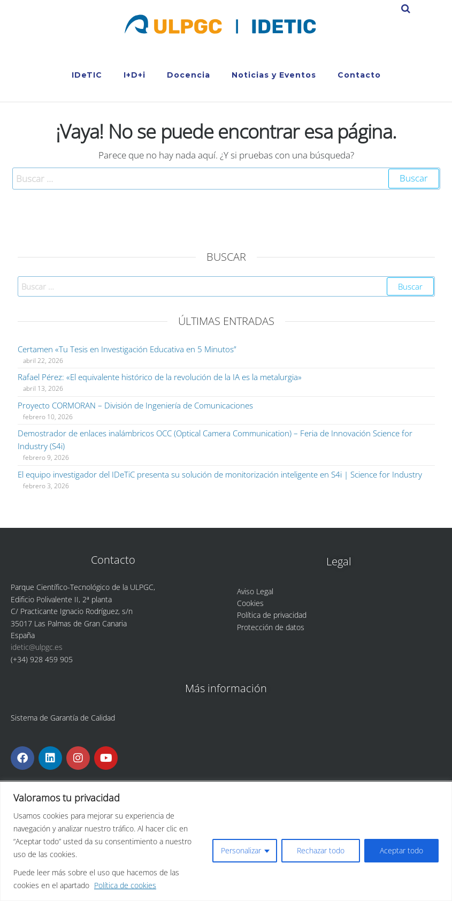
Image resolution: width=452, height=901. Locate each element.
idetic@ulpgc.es (37, 647)
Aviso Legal (255, 591)
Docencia (188, 75)
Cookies (250, 603)
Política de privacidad (272, 615)
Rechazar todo (320, 850)
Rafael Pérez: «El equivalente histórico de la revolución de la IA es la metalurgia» (160, 377)
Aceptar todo (401, 850)
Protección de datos (270, 627)
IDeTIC (87, 75)
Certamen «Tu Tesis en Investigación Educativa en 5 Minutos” (127, 349)
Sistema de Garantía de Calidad (63, 718)
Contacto (359, 75)
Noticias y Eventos (274, 75)
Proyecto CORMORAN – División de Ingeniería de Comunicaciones (135, 405)
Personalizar (241, 850)
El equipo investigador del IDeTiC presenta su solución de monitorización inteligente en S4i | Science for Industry (220, 474)
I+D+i (134, 75)
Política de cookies (125, 885)
